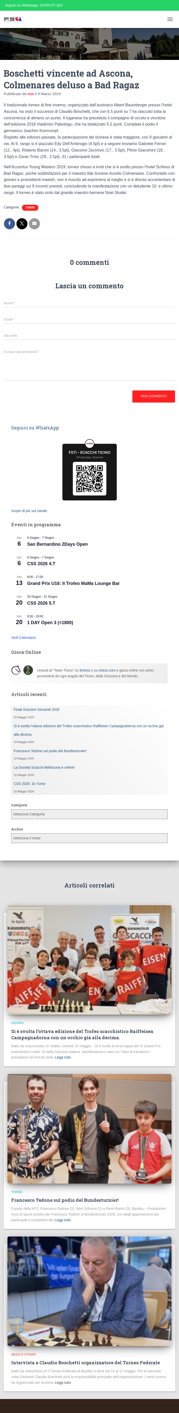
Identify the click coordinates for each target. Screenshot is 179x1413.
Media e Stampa (23, 1354)
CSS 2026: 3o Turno (29, 784)
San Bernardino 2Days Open (57, 544)
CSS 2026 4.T (41, 563)
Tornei (30, 207)
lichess (85, 670)
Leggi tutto (63, 1057)
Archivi (17, 829)
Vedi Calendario (23, 638)
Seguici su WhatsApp (35, 428)
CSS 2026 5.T (41, 603)
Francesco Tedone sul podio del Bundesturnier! (50, 751)
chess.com (107, 670)
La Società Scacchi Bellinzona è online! (44, 767)
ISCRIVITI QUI (51, 5)
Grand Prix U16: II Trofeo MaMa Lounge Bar (73, 583)
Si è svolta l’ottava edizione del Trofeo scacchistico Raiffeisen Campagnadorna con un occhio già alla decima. (82, 1034)
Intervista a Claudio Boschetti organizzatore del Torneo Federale (85, 1363)
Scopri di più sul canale (29, 511)
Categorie (19, 805)
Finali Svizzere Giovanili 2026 (37, 709)
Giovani (17, 1023)
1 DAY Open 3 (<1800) (50, 622)
